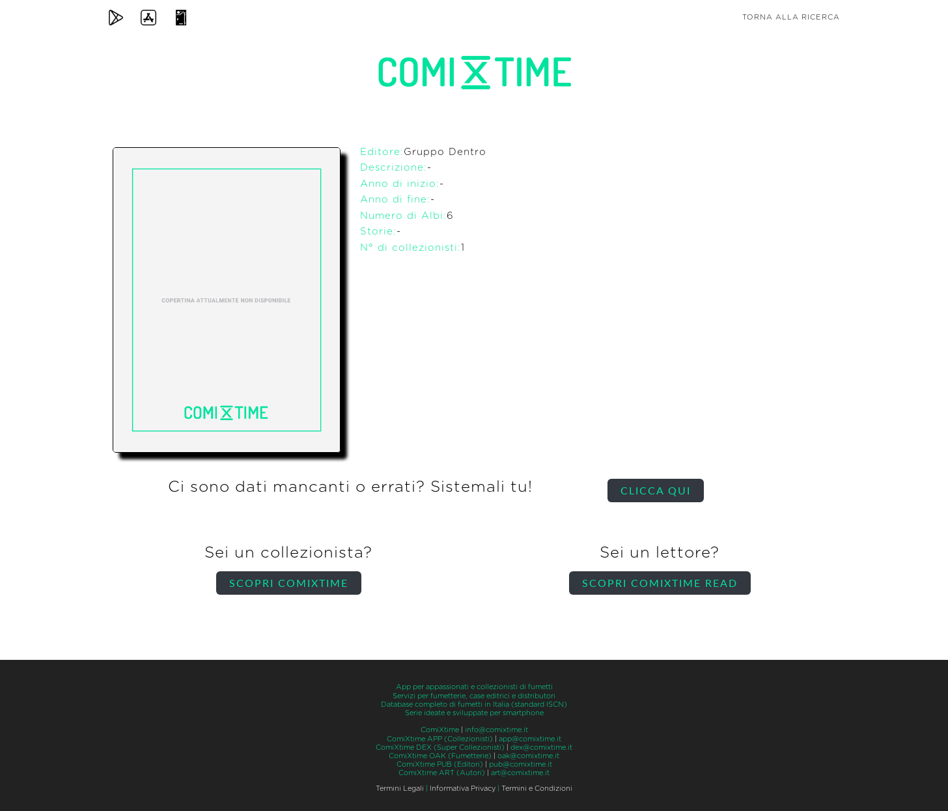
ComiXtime (440, 729)
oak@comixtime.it (528, 756)
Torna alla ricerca (791, 17)
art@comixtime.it (520, 772)
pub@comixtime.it (520, 764)
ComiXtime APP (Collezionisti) (440, 739)
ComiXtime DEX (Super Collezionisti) (440, 747)
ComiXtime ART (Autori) (441, 772)
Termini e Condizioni (536, 788)
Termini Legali (400, 788)
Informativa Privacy (462, 788)
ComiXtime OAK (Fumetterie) (440, 756)
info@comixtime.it (496, 729)
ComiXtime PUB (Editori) (440, 764)
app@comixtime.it (530, 739)
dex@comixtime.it (541, 747)
